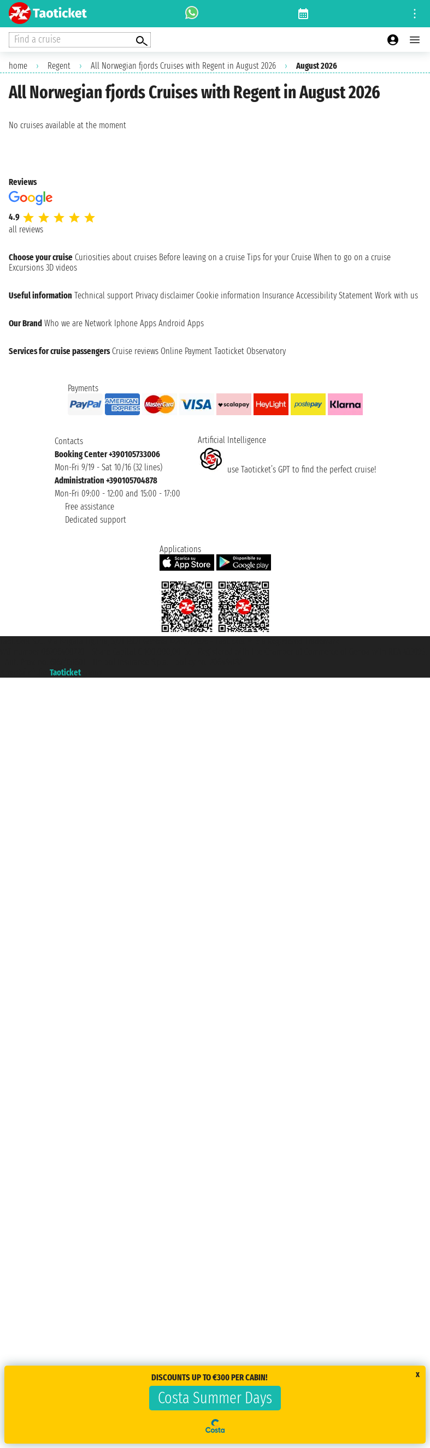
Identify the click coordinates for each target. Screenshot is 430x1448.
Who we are (63, 323)
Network (98, 323)
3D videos (61, 267)
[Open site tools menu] (414, 13)
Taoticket (65, 672)
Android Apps (181, 323)
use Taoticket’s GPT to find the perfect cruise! (287, 469)
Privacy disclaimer (165, 295)
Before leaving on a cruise (202, 257)
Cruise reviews (135, 351)
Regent (59, 66)
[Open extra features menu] (80, 39)
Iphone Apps (135, 323)
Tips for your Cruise (279, 257)
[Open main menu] (414, 39)
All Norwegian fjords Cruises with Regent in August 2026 (183, 66)
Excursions (26, 267)
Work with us (396, 295)
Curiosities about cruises (116, 257)
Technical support (103, 295)
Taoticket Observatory (250, 351)
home (18, 66)
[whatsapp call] (191, 13)
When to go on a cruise (352, 257)
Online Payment (186, 351)
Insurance (278, 295)
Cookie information (228, 295)
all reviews (26, 229)
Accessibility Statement (334, 295)
